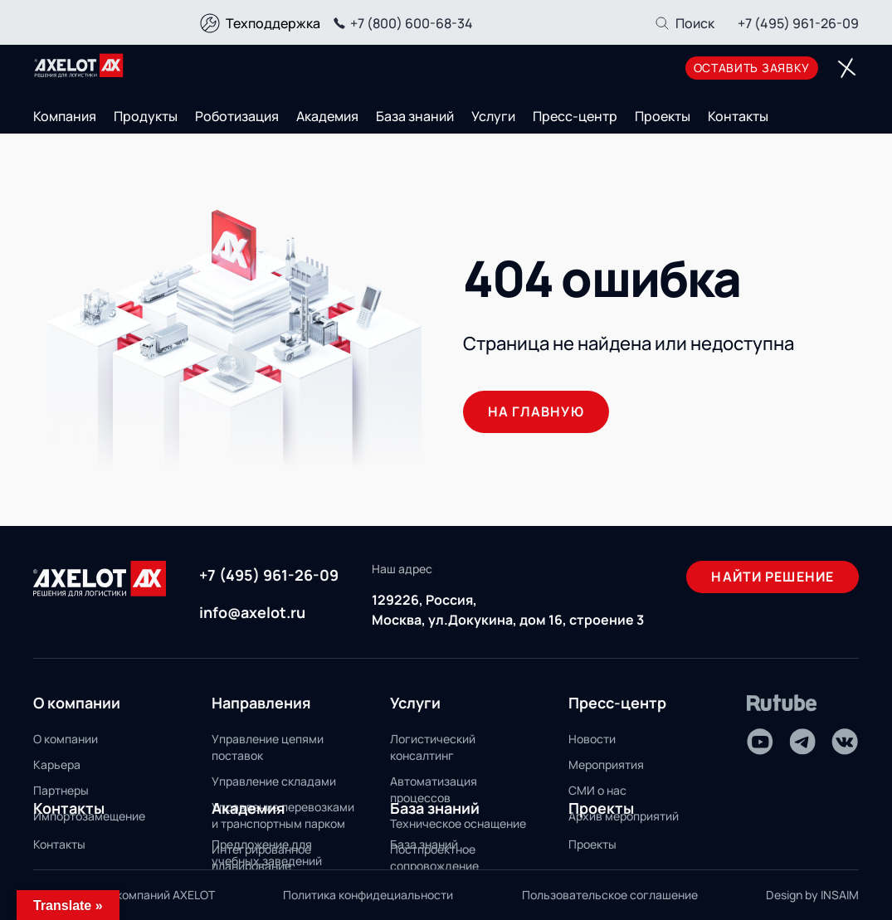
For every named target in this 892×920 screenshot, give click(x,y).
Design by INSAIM (812, 895)
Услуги (493, 116)
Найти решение (772, 576)
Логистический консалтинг (432, 747)
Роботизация (237, 116)
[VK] (844, 741)
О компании (65, 739)
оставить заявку (752, 67)
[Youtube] (760, 741)
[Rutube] (782, 703)
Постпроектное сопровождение (434, 857)
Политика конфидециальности (368, 895)
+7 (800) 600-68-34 (401, 23)
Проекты (662, 116)
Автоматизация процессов (433, 789)
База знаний (415, 116)
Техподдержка (273, 23)
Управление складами (274, 781)
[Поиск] (684, 23)
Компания (64, 116)
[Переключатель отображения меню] (846, 68)
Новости (592, 739)
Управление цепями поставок (268, 747)
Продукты (146, 116)
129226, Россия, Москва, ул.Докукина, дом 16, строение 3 (508, 610)
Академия (327, 116)
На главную (536, 411)
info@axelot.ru (252, 612)
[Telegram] (802, 741)
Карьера (56, 764)
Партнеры (61, 790)
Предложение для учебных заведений (267, 852)
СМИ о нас (597, 790)
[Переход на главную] (78, 65)
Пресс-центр (575, 116)
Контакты (738, 116)
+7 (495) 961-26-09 (798, 23)
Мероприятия (606, 764)
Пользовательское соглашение (610, 895)
